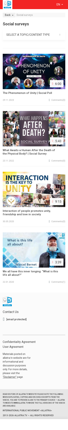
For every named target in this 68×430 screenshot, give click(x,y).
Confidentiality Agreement (19, 342)
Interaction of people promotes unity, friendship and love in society (27, 212)
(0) (57, 100)
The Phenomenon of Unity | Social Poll (27, 93)
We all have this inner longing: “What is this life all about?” (30, 273)
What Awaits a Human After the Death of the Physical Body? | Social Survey (29, 152)
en (58, 4)
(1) (57, 282)
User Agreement (13, 347)
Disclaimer (10, 376)
